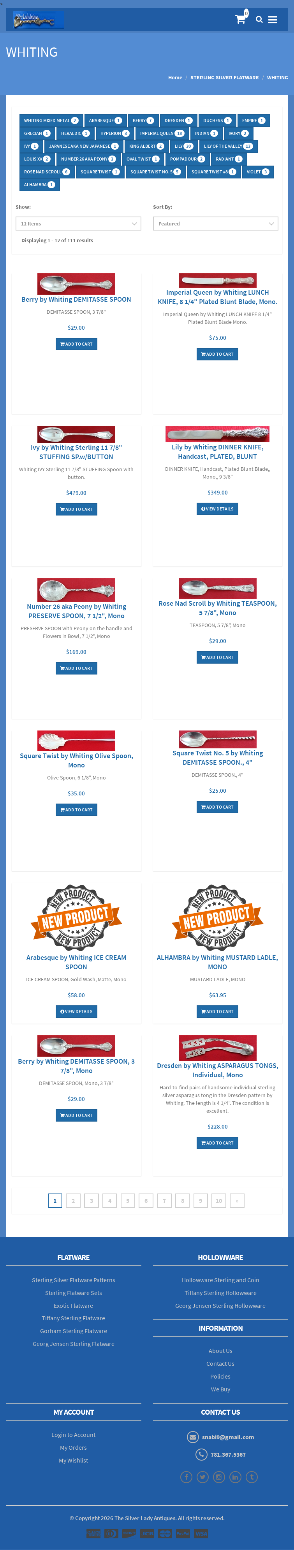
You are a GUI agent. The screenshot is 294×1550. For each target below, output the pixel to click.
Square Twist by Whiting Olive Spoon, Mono (76, 760)
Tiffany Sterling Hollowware (221, 1293)
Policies (220, 1376)
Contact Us (220, 1364)
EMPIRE (254, 120)
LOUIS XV (37, 159)
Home (175, 77)
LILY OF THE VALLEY (228, 146)
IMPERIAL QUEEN (162, 133)
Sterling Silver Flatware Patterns (73, 1280)
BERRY (143, 120)
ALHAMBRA (39, 184)
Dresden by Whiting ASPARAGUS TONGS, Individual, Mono (217, 1070)
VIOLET (258, 171)
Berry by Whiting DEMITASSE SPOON (76, 299)
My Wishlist (73, 1460)
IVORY (239, 133)
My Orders (73, 1448)
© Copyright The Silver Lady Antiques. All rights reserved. (147, 1518)
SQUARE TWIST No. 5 (155, 171)
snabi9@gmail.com (228, 1437)
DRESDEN (179, 120)
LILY (184, 146)
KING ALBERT (146, 146)
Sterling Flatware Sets (73, 1293)
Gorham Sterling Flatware (73, 1331)
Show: (23, 206)
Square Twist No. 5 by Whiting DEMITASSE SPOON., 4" (218, 757)
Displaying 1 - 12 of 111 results (57, 240)
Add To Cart (76, 344)
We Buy (220, 1389)
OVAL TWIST (143, 159)
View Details (217, 509)
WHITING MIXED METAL (51, 120)
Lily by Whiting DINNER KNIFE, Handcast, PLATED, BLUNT (218, 451)
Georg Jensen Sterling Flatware (73, 1344)
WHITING (277, 77)
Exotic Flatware (73, 1306)
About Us (220, 1351)
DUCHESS (217, 120)
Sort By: (162, 206)
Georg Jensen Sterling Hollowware (220, 1306)
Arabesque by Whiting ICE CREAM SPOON (76, 962)
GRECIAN (37, 133)
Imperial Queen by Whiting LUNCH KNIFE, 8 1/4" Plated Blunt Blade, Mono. (218, 297)
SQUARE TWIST (100, 171)
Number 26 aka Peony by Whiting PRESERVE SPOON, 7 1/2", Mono (76, 611)
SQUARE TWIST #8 (214, 171)
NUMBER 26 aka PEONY (88, 159)
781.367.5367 (228, 1455)
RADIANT (229, 159)
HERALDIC (75, 133)
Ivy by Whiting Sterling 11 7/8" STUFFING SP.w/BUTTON (76, 452)
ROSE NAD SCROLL (47, 171)
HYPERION (115, 133)
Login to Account (73, 1435)
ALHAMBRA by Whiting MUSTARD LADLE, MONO (217, 962)
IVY (31, 146)
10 (221, 1201)
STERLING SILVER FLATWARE (224, 77)
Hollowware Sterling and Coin (220, 1280)
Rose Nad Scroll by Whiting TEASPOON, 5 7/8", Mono (217, 608)
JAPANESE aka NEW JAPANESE (84, 146)
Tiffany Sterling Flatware (73, 1318)
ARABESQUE (105, 120)
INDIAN (206, 133)
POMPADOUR (187, 159)
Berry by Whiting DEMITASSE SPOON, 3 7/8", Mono (76, 1066)
